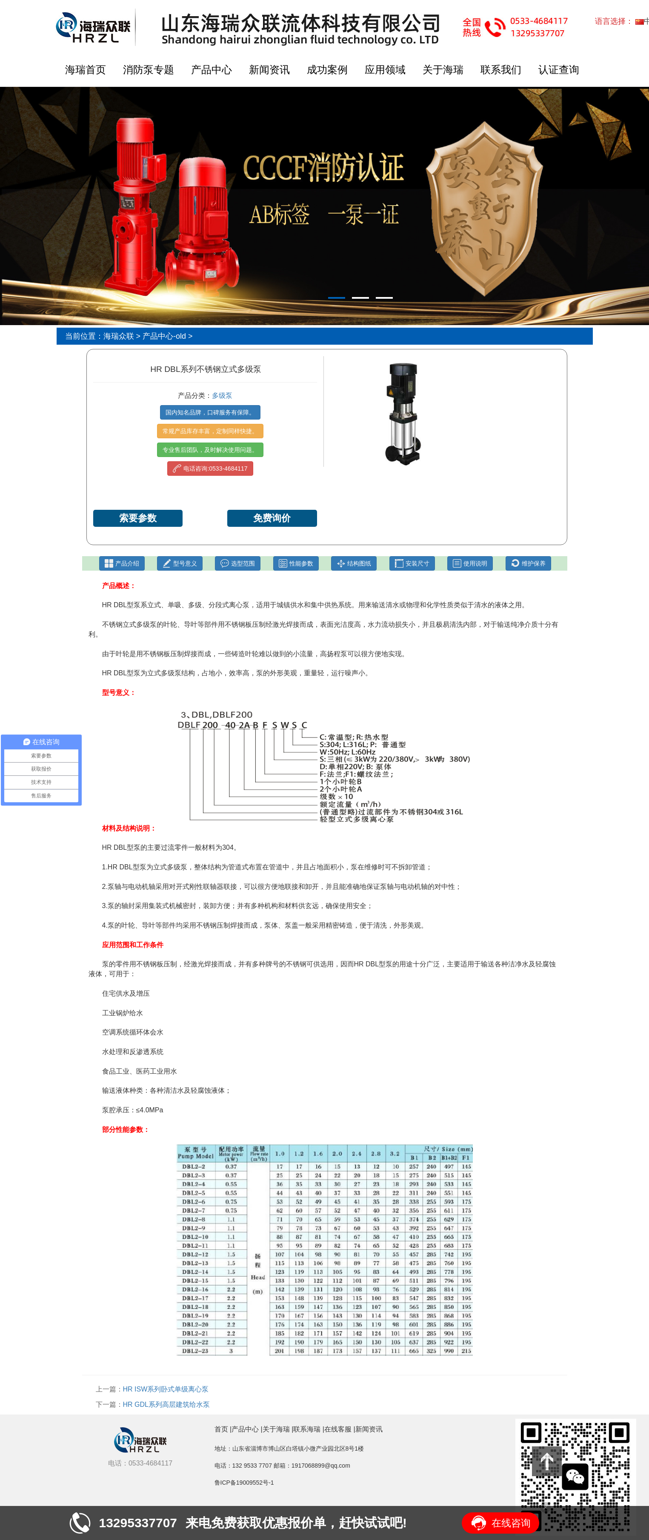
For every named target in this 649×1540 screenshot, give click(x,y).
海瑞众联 (118, 336)
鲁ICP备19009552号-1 (244, 1482)
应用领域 (385, 69)
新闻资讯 (269, 69)
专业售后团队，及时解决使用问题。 (210, 449)
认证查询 (558, 69)
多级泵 (222, 395)
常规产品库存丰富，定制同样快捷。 (210, 431)
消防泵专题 (148, 69)
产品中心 (211, 69)
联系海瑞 (306, 1429)
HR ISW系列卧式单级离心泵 (166, 1389)
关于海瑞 (443, 69)
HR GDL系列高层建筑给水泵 (166, 1404)
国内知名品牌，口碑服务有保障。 (210, 412)
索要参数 (138, 518)
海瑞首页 (85, 69)
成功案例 (327, 69)
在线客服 (338, 1429)
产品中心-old (164, 336)
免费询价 (272, 518)
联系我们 (500, 69)
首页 (221, 1429)
